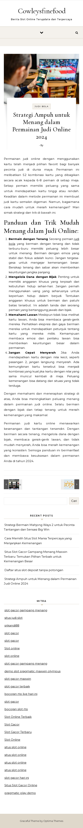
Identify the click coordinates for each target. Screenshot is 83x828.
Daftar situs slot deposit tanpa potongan (33, 570)
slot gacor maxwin (17, 679)
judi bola (42, 106)
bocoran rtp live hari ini (20, 694)
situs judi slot (13, 618)
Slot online (12, 648)
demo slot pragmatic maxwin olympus (32, 671)
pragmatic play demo (20, 793)
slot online (11, 656)
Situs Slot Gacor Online (20, 785)
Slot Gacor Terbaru (18, 732)
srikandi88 (11, 625)
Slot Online (12, 739)
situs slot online (15, 747)
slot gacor (11, 633)
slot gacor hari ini (16, 778)
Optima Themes (53, 820)
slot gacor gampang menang (25, 610)
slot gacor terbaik (17, 686)
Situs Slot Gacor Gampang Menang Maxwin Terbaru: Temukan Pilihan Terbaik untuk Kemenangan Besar (35, 556)
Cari (74, 501)
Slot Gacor (11, 724)
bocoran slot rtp (16, 709)
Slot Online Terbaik (18, 717)
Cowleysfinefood (42, 11)
